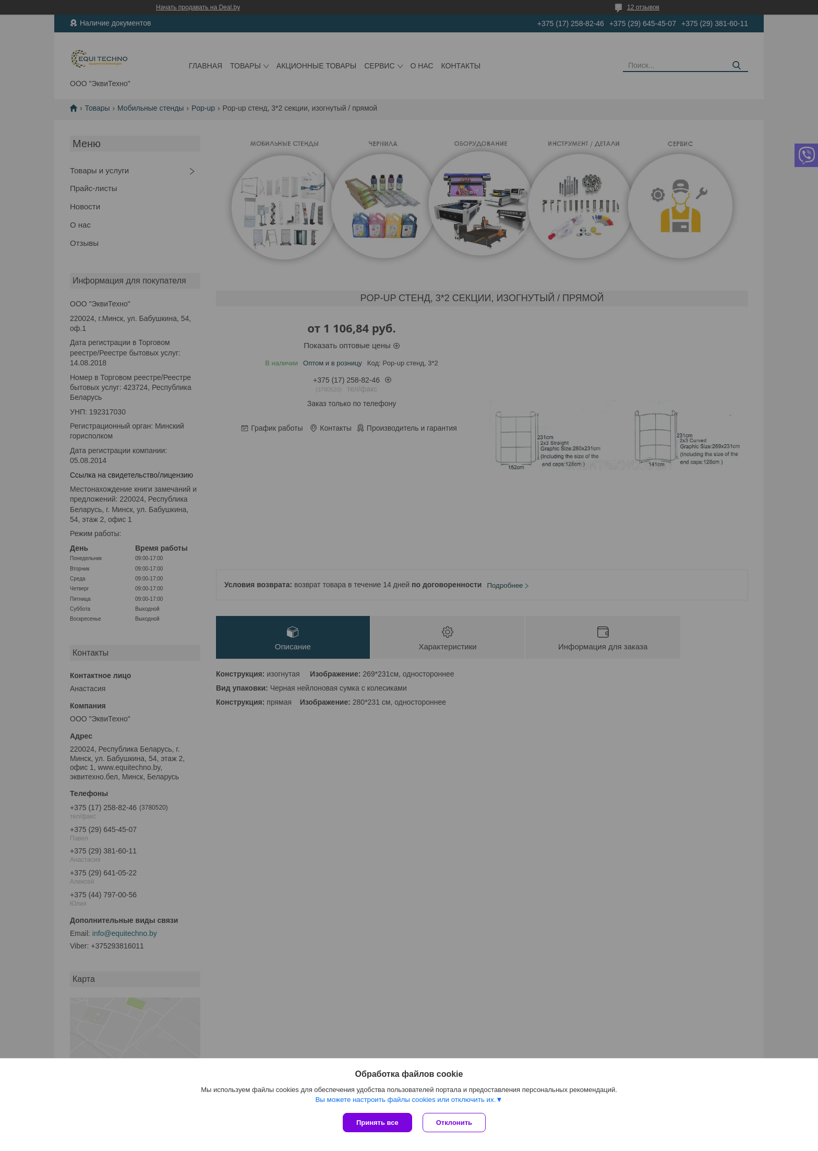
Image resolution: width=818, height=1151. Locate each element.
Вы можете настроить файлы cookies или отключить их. (405, 1099)
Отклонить (454, 1122)
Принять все (377, 1122)
